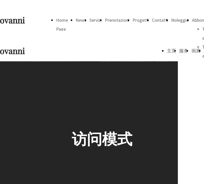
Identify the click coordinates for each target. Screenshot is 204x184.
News (81, 20)
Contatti (160, 20)
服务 (183, 51)
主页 (171, 51)
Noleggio (180, 20)
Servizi (95, 20)
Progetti (140, 20)
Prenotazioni (117, 20)
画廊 (196, 51)
